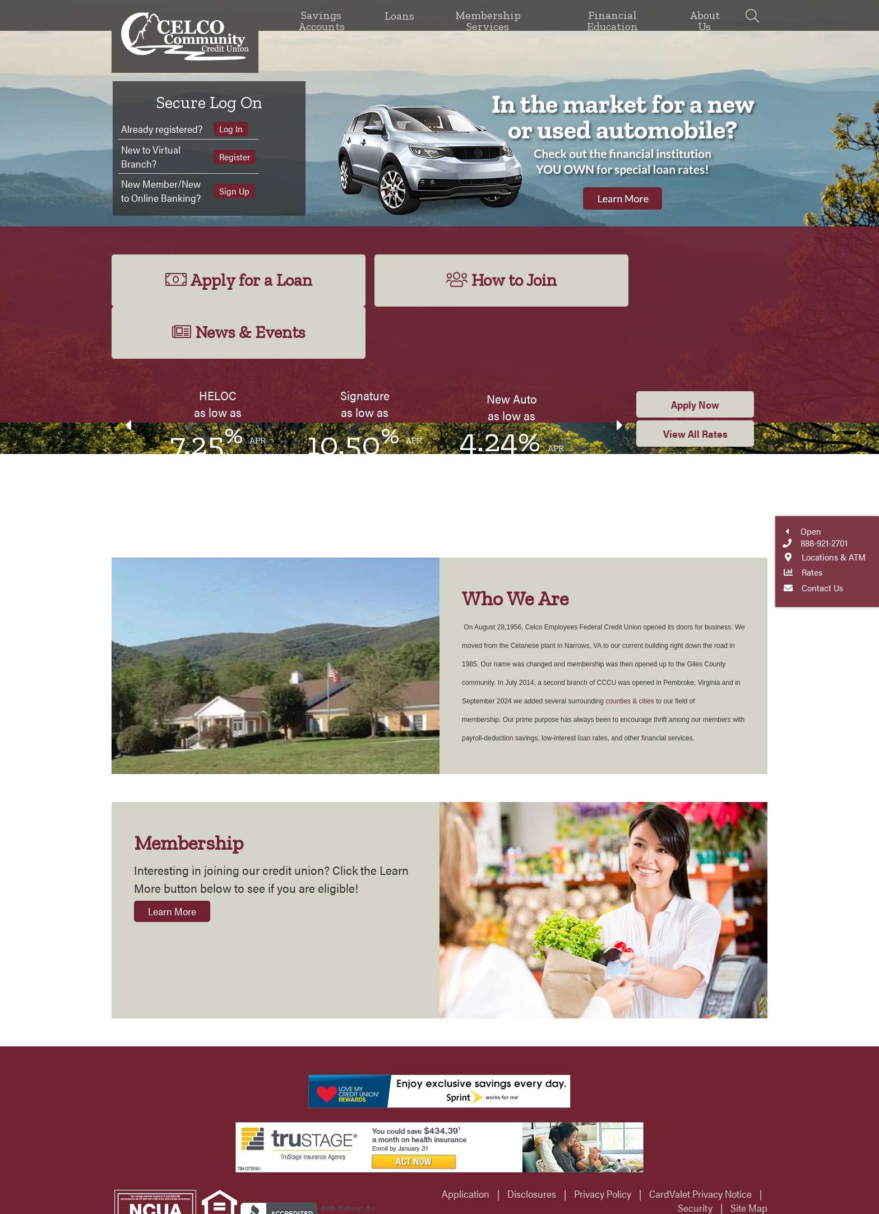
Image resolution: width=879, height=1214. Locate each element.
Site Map (748, 1157)
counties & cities (629, 650)
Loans (399, 15)
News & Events (661, 281)
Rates (867, 626)
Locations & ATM (867, 611)
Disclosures (531, 1143)
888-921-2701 (867, 598)
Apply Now (695, 353)
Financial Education (612, 19)
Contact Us (867, 642)
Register (233, 156)
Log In (230, 128)
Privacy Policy (602, 1143)
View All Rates (695, 383)
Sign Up (233, 190)
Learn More (172, 860)
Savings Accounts (321, 19)
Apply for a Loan (217, 281)
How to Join (439, 281)
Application (465, 1143)
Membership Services (488, 19)
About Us (705, 19)
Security (695, 1157)
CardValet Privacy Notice (700, 1143)
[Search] (752, 15)
